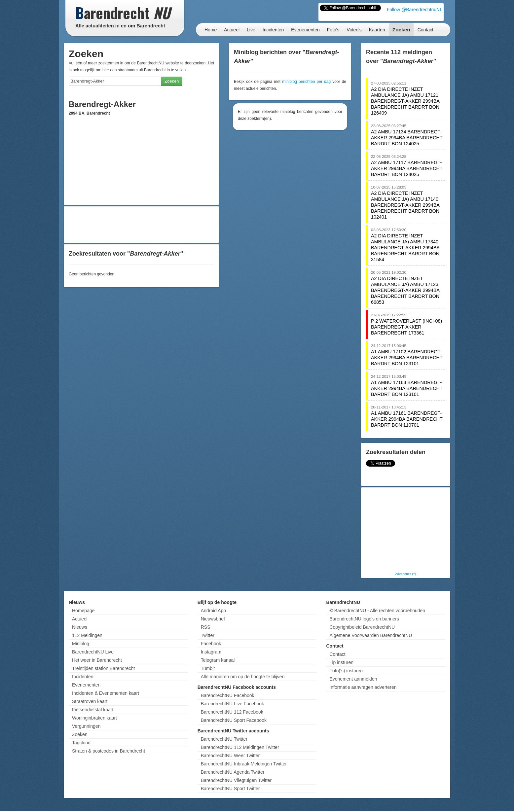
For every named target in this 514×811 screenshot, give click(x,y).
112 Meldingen (87, 635)
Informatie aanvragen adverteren (362, 687)
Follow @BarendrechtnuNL (414, 9)
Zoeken (401, 29)
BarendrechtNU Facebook (227, 695)
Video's (354, 29)
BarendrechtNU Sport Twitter (230, 788)
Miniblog (80, 643)
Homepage (83, 610)
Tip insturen (341, 662)
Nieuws (79, 627)
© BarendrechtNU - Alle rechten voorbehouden (377, 610)
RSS (205, 627)
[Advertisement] (141, 224)
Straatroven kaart (89, 701)
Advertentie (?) (405, 574)
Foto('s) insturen (346, 670)
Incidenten (273, 29)
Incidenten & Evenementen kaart (105, 693)
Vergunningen (86, 726)
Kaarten (377, 29)
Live (251, 29)
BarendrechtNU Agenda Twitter (233, 772)
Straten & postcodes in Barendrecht (108, 751)
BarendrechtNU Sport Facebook (234, 720)
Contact (425, 29)
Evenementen (305, 29)
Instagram (211, 651)
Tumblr (208, 668)
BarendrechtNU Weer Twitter (230, 755)
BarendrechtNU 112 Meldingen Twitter (240, 747)
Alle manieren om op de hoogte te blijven (243, 676)
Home (210, 29)
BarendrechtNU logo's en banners (364, 618)
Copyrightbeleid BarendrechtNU (362, 627)
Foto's (333, 29)
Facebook (211, 643)
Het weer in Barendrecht (97, 660)
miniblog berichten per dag (306, 81)
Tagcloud (81, 742)
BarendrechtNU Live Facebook (232, 703)
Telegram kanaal (218, 660)
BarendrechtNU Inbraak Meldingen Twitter (244, 763)
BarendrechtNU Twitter (224, 739)
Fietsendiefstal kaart (92, 709)
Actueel (231, 29)
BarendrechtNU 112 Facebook (232, 712)
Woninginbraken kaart (94, 718)
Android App (213, 610)
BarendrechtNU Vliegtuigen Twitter (236, 780)
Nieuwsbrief (213, 618)
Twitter (207, 635)
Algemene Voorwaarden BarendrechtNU (370, 635)
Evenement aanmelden (353, 679)
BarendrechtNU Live (93, 651)
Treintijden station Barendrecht (103, 668)
